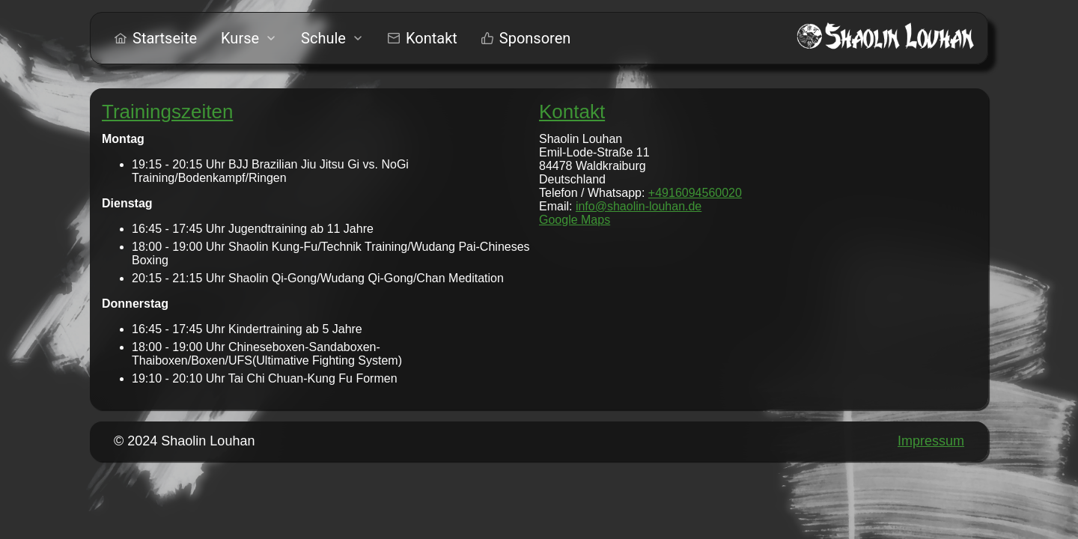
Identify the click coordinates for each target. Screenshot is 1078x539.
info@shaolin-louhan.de (638, 206)
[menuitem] (156, 38)
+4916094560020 (695, 192)
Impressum (931, 440)
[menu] (342, 38)
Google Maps (574, 219)
